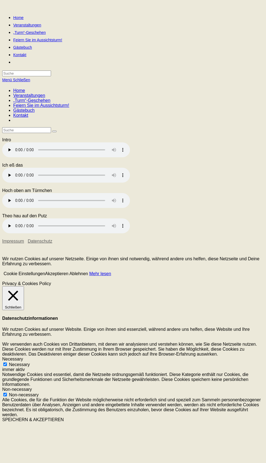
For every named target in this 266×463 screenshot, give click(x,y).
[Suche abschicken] (54, 131)
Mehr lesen (100, 273)
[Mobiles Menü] (16, 80)
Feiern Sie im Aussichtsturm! (41, 105)
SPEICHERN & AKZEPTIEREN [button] (33, 419)
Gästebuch (23, 110)
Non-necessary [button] (17, 389)
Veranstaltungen (29, 95)
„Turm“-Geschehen (31, 100)
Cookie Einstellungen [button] (24, 273)
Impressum (13, 241)
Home (19, 90)
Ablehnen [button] (78, 273)
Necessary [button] (12, 359)
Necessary (19, 364)
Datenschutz (40, 241)
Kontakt (20, 115)
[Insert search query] (26, 130)
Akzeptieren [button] (56, 273)
